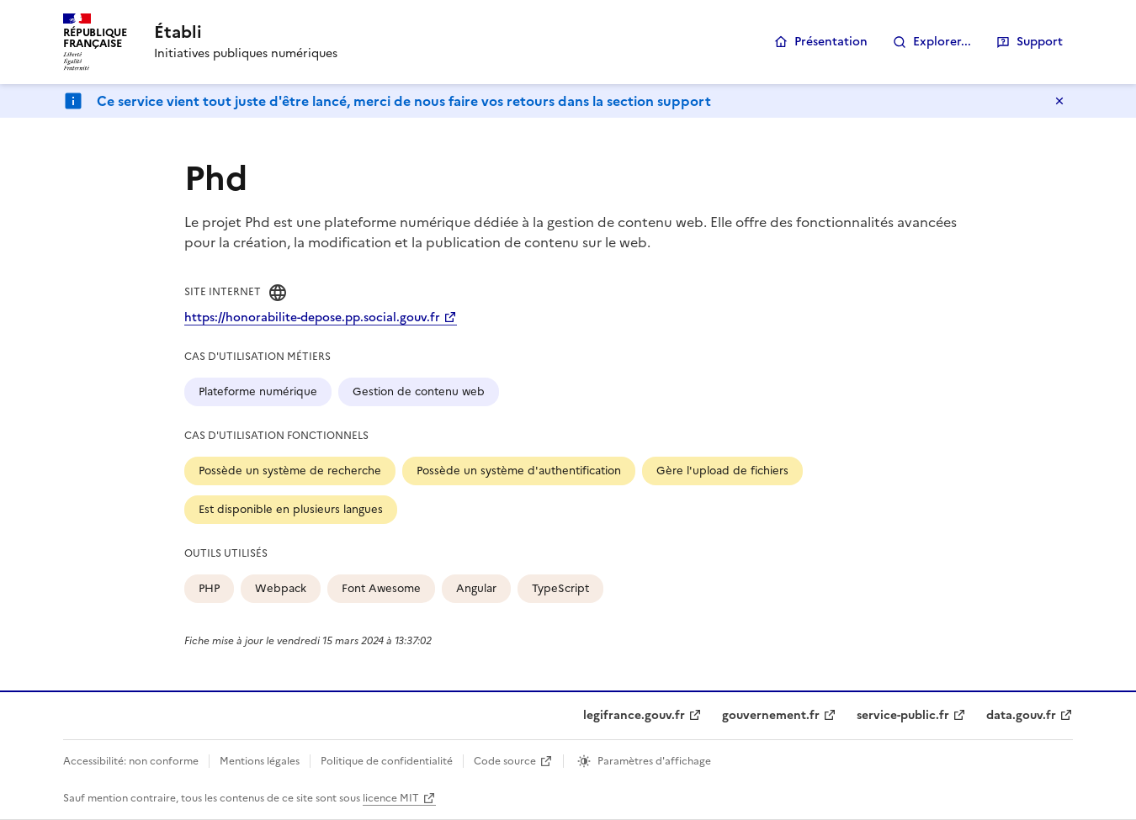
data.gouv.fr (1021, 715)
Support (1040, 41)
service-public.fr (903, 715)
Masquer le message (1059, 100)
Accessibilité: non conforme (131, 761)
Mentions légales (260, 761)
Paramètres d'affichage (654, 761)
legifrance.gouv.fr (634, 715)
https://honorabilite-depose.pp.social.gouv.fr (312, 317)
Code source (505, 761)
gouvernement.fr (771, 715)
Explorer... (942, 41)
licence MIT (391, 798)
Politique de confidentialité (387, 761)
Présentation (831, 41)
